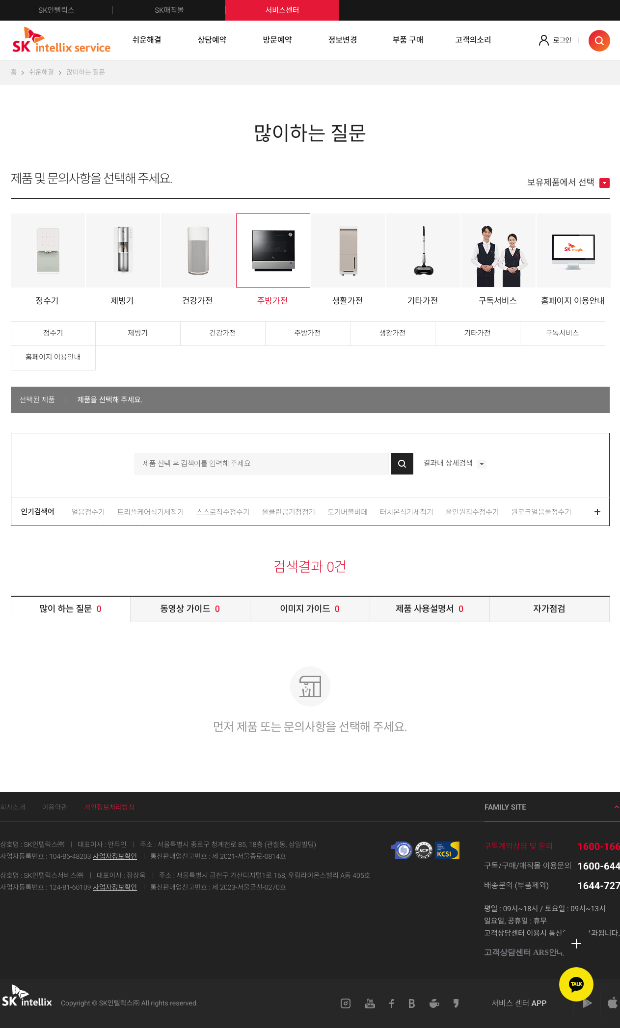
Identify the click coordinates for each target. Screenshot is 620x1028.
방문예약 (277, 40)
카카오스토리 (456, 1003)
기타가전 (477, 333)
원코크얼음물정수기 (541, 512)
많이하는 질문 (85, 73)
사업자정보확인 (115, 857)
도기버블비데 (347, 512)
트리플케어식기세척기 (150, 512)
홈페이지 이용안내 (53, 357)
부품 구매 (408, 40)
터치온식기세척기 (406, 512)
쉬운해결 (147, 40)
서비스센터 (282, 10)
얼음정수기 (88, 512)
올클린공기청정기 (288, 512)
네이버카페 (434, 1003)
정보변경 (342, 40)
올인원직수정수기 (472, 512)
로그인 (562, 41)
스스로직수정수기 (223, 512)
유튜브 (370, 1003)
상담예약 (212, 40)
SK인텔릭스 (75, 10)
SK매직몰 (190, 10)
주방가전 (307, 333)
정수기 (53, 333)
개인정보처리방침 (109, 808)
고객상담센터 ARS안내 (528, 953)
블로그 (412, 1003)
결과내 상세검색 (454, 464)
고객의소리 (473, 40)
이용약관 (55, 808)
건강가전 (222, 333)
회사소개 (13, 808)
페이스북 (392, 1003)
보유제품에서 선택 (568, 183)
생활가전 (392, 333)
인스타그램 (345, 1003)
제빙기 (138, 333)
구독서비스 (562, 333)
